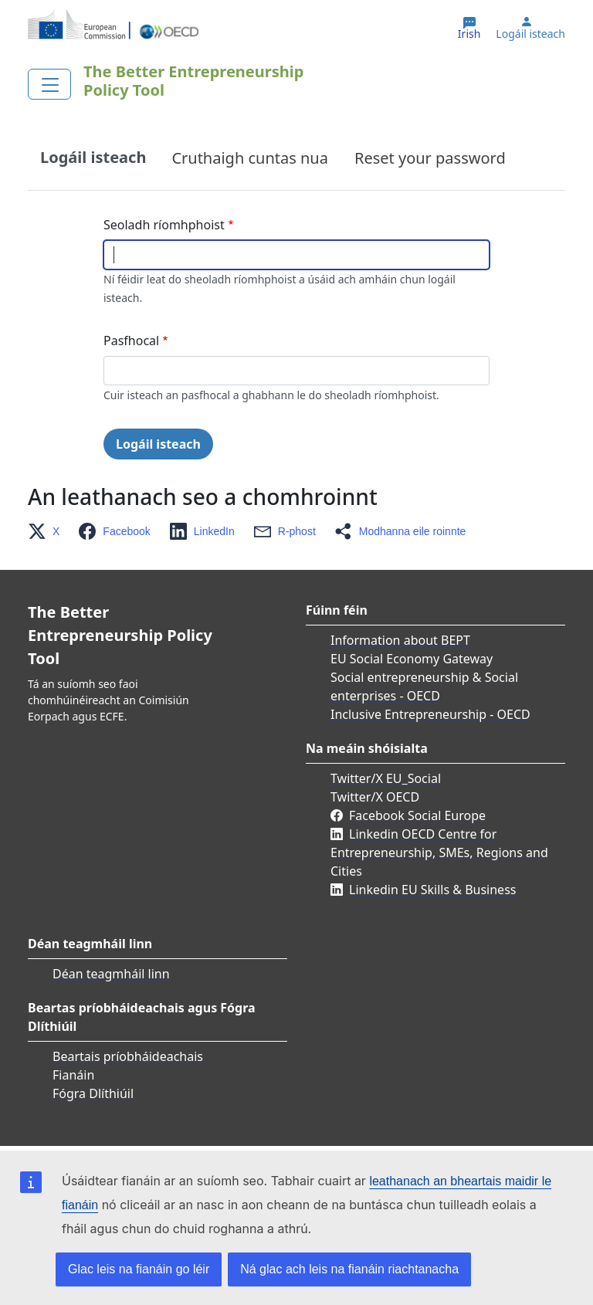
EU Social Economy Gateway (411, 658)
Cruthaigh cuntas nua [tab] (249, 157)
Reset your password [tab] (430, 157)
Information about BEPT (400, 640)
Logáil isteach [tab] (93, 157)
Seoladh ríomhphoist (164, 224)
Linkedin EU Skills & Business (432, 889)
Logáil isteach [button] (530, 34)
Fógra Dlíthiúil (93, 1093)
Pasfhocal (131, 340)
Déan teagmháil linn (111, 973)
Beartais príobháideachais (128, 1056)
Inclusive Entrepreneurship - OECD (430, 714)
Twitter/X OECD (374, 796)
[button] (48, 531)
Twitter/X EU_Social (385, 778)
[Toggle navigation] (49, 84)
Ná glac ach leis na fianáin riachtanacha (349, 1269)
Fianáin (73, 1074)
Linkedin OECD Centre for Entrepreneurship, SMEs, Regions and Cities (439, 852)
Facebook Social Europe (417, 815)
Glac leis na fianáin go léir (138, 1269)
